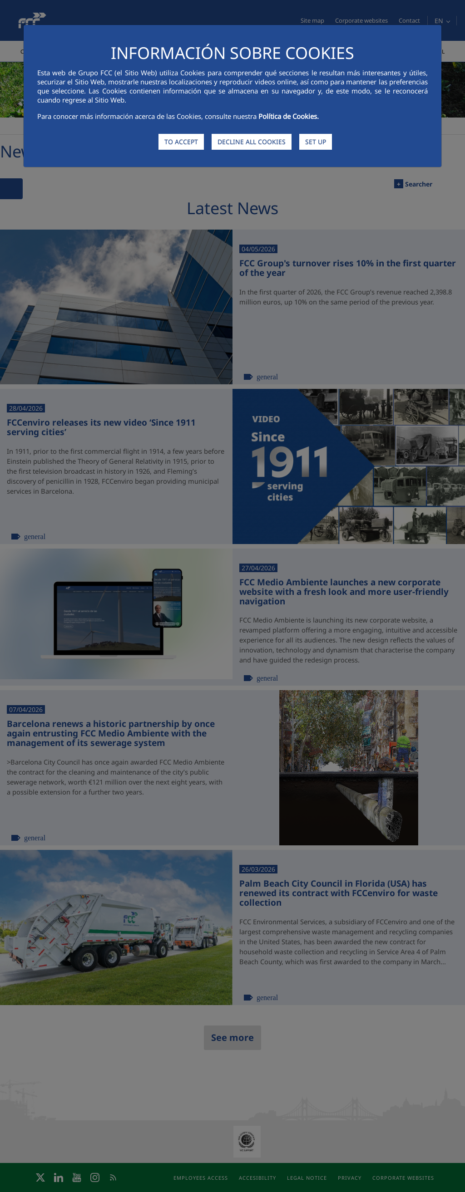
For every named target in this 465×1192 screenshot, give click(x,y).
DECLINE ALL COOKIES (252, 141)
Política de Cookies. (288, 116)
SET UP (315, 141)
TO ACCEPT (181, 141)
